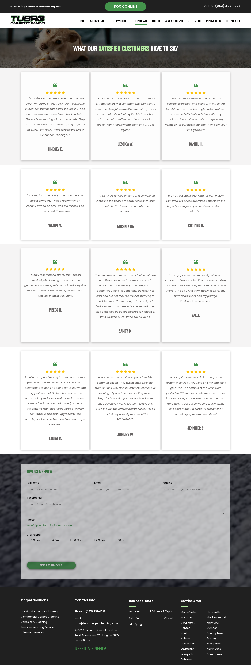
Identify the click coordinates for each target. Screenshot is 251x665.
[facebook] (131, 625)
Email (97, 483)
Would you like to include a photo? (49, 525)
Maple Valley (189, 612)
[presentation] (53, 551)
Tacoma (186, 617)
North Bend (214, 649)
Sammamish (215, 654)
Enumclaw (187, 649)
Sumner (212, 628)
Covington (188, 622)
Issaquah (187, 654)
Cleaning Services (32, 632)
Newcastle (214, 612)
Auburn (185, 638)
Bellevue (186, 659)
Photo (31, 519)
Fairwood (213, 622)
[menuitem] (78, 21)
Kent (184, 633)
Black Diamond (216, 617)
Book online (125, 6)
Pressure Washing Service (37, 627)
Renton (185, 628)
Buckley (211, 638)
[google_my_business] (141, 625)
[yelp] (136, 625)
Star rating (34, 534)
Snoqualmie (214, 643)
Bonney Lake (215, 633)
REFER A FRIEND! (90, 649)
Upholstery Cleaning (34, 622)
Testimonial (34, 497)
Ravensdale (188, 643)
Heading (167, 483)
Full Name (33, 483)
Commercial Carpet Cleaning (40, 616)
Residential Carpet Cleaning (39, 611)
